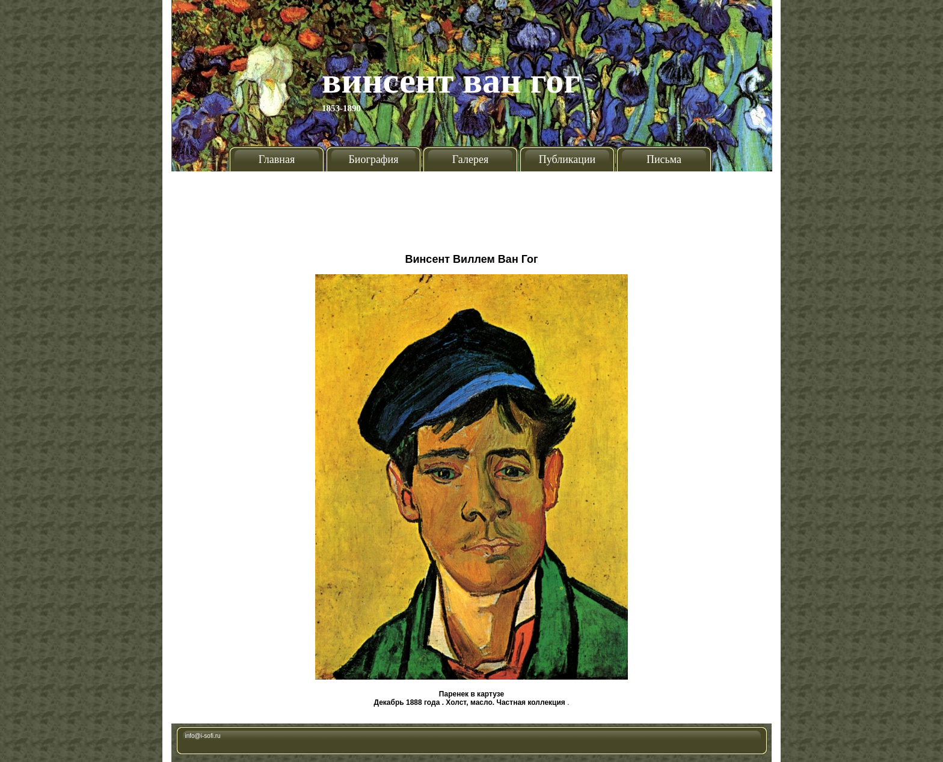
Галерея (470, 159)
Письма (664, 159)
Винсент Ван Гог (451, 80)
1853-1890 (341, 108)
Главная (277, 159)
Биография (374, 159)
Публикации (567, 159)
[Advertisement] (471, 207)
